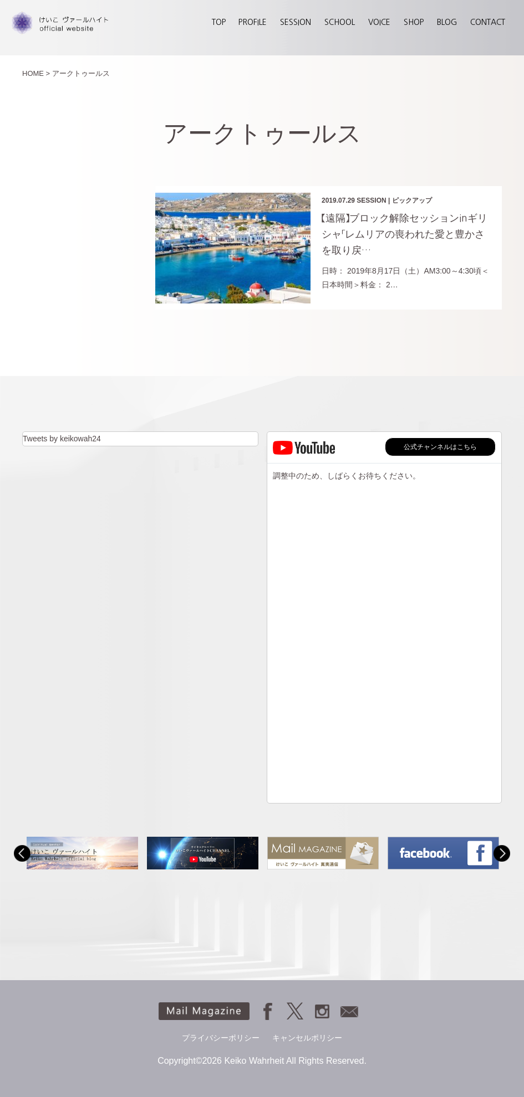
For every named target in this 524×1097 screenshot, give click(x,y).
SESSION (295, 22)
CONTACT (487, 22)
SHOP (414, 22)
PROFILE (252, 22)
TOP (219, 22)
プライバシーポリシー (221, 1037)
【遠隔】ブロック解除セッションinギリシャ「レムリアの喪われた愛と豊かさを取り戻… (404, 234)
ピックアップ (412, 200)
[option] (82, 853)
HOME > (36, 73)
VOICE (379, 22)
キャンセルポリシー (307, 1037)
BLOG (447, 22)
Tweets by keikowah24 (62, 438)
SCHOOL (339, 22)
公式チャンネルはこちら (440, 447)
